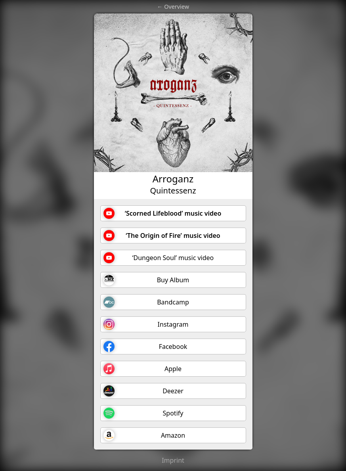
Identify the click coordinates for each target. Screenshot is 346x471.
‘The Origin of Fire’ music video (161, 235)
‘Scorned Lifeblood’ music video (162, 213)
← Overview (173, 6)
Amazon (144, 435)
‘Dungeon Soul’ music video (158, 257)
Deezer (143, 390)
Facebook (145, 346)
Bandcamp (146, 302)
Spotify (143, 413)
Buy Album (146, 279)
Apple (142, 368)
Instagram (146, 324)
